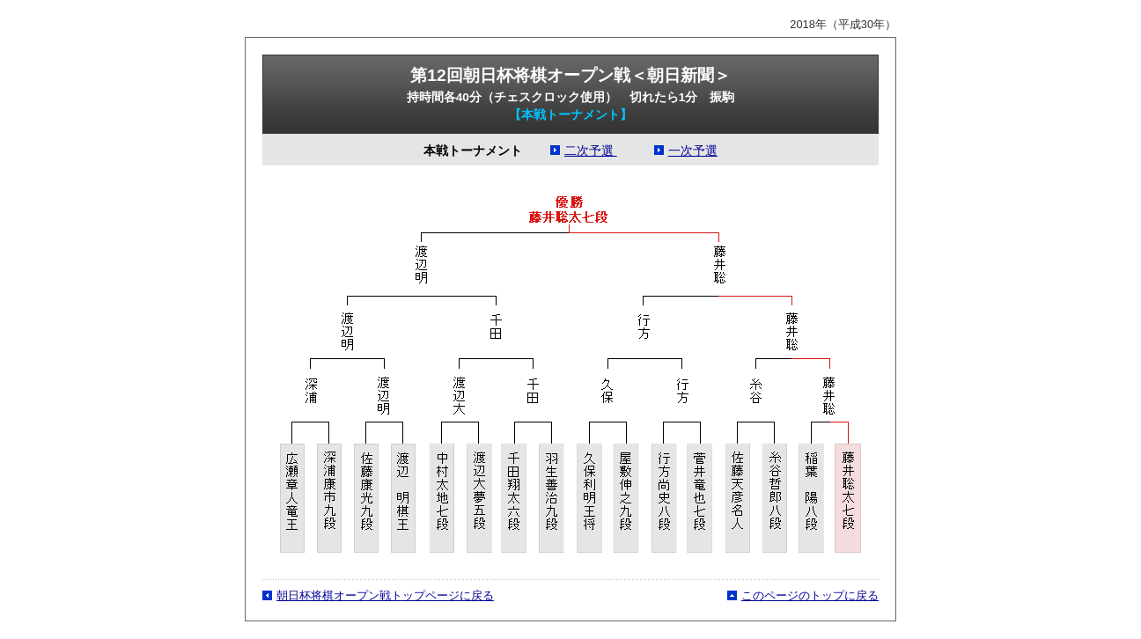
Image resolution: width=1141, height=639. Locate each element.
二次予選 (590, 151)
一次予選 (693, 151)
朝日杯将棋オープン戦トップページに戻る (385, 595)
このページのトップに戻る (810, 595)
